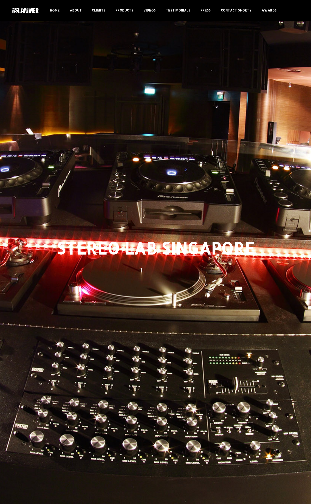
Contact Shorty (236, 10)
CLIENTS (98, 10)
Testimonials (178, 10)
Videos (150, 10)
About (76, 10)
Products (124, 10)
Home (55, 10)
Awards (269, 10)
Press (206, 10)
